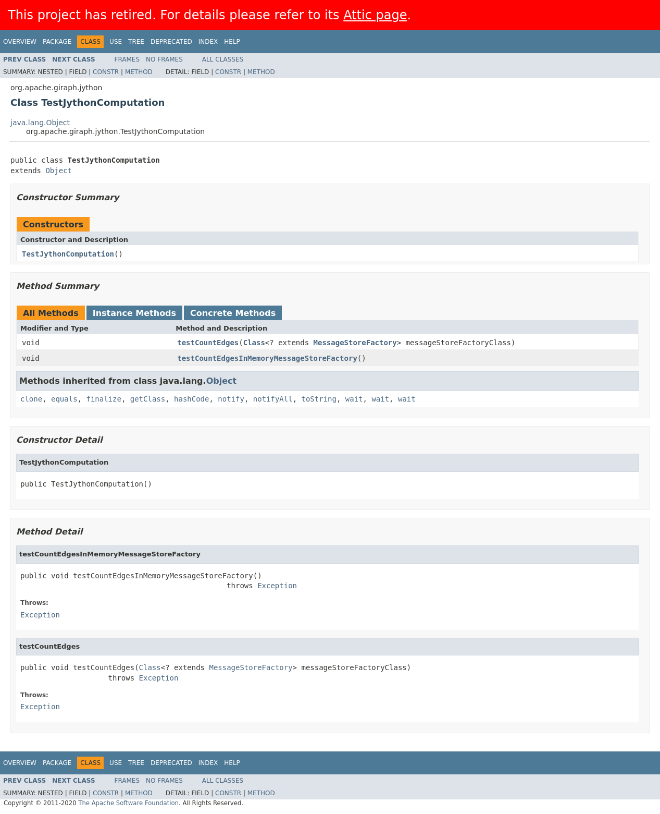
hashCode (191, 399)
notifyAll (273, 399)
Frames (127, 59)
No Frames (164, 59)
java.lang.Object (40, 122)
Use (115, 41)
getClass (147, 399)
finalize (103, 399)
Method (139, 72)
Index (208, 41)
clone (31, 399)
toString (319, 399)
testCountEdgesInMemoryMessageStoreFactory (267, 358)
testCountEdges (208, 342)
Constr (106, 72)
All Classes (222, 59)
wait (354, 399)
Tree (136, 41)
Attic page (375, 15)
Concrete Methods (233, 313)
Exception (277, 585)
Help (232, 41)
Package (57, 41)
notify (231, 399)
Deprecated (171, 41)
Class (254, 342)
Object (58, 170)
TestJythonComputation (68, 254)
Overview (19, 41)
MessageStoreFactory (355, 342)
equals (64, 399)
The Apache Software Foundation (128, 803)
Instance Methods (134, 313)
